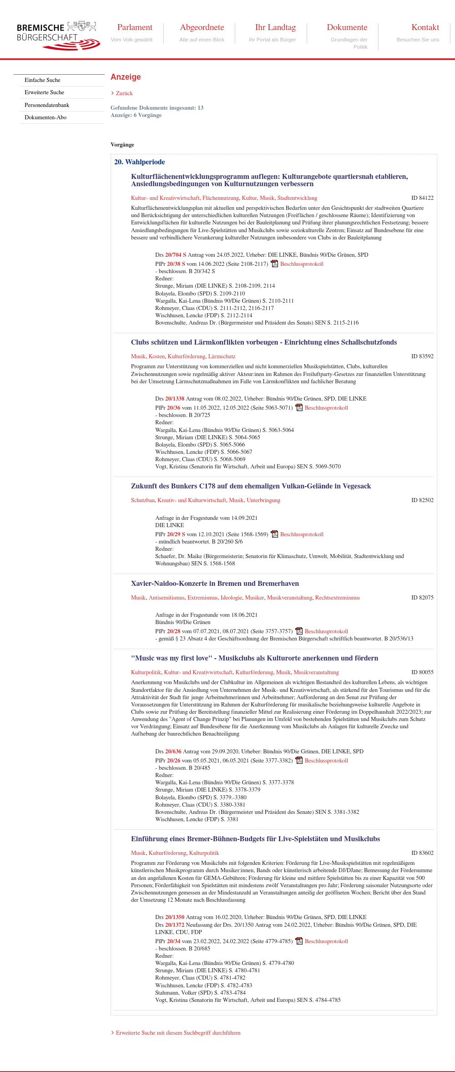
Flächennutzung (220, 198)
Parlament (134, 27)
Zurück (124, 94)
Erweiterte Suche (44, 93)
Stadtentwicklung (297, 198)
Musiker (254, 598)
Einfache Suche (42, 80)
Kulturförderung (187, 357)
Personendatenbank (47, 105)
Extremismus (202, 598)
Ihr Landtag (275, 27)
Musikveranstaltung (289, 598)
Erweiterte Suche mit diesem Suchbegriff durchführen (178, 1033)
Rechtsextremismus (337, 598)
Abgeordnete (202, 27)
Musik (267, 198)
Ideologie (231, 598)
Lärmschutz (222, 357)
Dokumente (347, 27)
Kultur (249, 198)
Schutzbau (143, 500)
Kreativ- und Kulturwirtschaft (191, 500)
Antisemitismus (167, 598)
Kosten (157, 357)
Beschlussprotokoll (302, 264)
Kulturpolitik (146, 673)
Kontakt (425, 27)
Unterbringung (263, 500)
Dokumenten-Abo (45, 118)
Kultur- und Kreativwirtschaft (165, 198)
